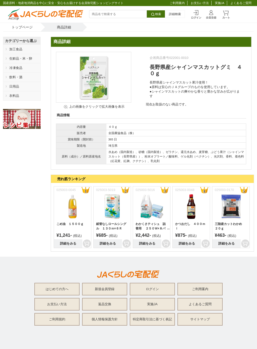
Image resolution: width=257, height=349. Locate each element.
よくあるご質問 (240, 3)
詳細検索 (175, 14)
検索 (156, 14)
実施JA (219, 3)
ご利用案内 (177, 3)
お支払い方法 (200, 3)
